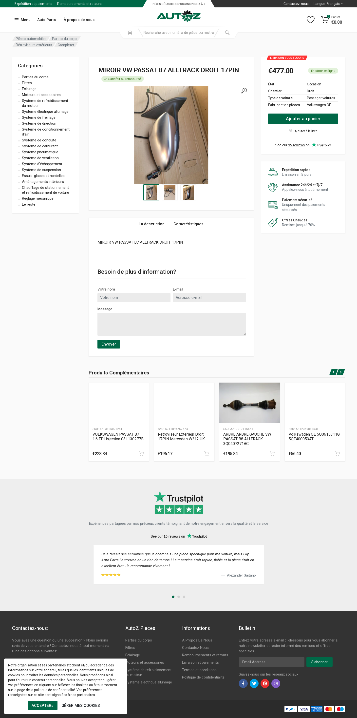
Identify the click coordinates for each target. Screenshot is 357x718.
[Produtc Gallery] (119, 403)
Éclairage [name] (29, 89)
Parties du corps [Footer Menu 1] (138, 640)
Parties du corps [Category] (64, 39)
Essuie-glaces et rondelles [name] (43, 176)
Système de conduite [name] (39, 140)
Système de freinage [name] (39, 117)
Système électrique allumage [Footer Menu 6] (148, 682)
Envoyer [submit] (108, 344)
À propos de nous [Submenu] (79, 20)
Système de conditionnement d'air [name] (46, 131)
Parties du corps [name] (35, 77)
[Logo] (179, 13)
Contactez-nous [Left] (296, 4)
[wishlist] (303, 130)
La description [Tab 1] (152, 224)
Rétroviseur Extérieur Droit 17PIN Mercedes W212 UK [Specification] (181, 436)
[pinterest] (265, 683)
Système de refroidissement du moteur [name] (45, 103)
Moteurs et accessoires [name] (41, 95)
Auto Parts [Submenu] (46, 20)
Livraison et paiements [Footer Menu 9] (200, 662)
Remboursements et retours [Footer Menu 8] (205, 655)
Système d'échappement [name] (42, 164)
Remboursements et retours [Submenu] (79, 3)
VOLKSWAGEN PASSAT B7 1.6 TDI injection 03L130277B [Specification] (118, 436)
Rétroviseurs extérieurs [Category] (34, 45)
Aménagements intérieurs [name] (43, 181)
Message (104, 309)
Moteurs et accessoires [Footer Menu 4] (144, 662)
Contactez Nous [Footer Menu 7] (195, 647)
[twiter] (254, 683)
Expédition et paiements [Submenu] (33, 3)
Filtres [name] (27, 83)
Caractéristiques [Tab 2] (188, 224)
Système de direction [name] (39, 123)
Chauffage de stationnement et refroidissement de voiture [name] (45, 190)
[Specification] (171, 135)
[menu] (22, 20)
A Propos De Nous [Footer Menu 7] (197, 640)
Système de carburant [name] (40, 146)
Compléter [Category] (66, 45)
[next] (341, 372)
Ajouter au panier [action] (303, 118)
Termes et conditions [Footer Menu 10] (199, 670)
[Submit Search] (227, 32)
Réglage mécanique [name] (38, 198)
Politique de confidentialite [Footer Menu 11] (203, 677)
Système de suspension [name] (41, 170)
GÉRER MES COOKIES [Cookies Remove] (80, 705)
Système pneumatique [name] (40, 152)
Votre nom (106, 289)
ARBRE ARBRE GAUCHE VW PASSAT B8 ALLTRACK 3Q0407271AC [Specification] (247, 439)
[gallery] (244, 91)
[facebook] (243, 683)
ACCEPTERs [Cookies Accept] (43, 705)
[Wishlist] (310, 19)
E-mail (178, 289)
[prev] (333, 372)
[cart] (141, 453)
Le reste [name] (28, 204)
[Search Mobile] (130, 32)
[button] (173, 597)
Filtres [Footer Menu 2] (130, 647)
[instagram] (275, 683)
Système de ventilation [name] (40, 158)
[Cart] (331, 19)
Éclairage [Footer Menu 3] (132, 655)
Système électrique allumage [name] (45, 111)
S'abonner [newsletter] (319, 662)
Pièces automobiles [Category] (31, 39)
